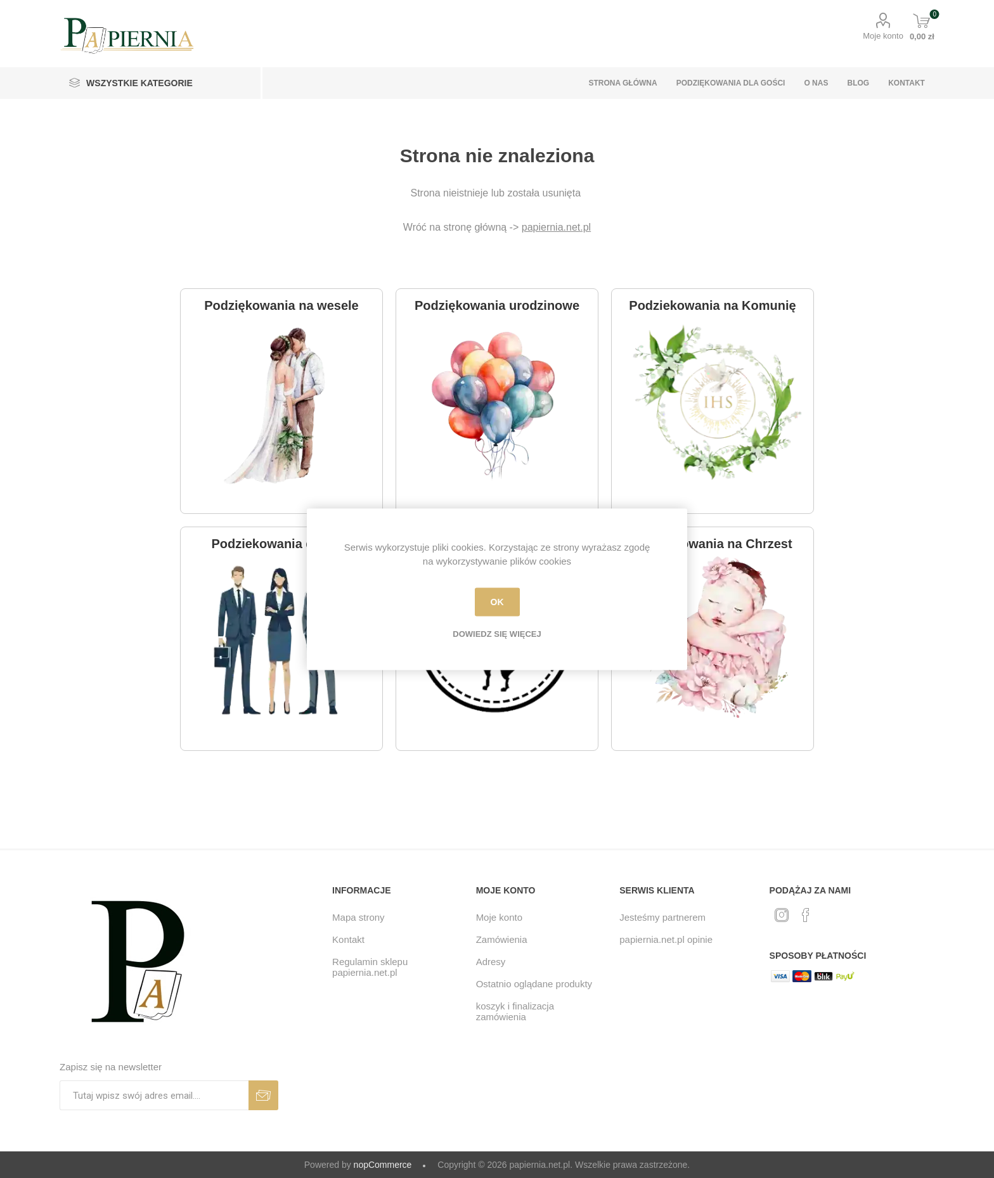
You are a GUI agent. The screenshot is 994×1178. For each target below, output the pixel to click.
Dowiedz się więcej (497, 633)
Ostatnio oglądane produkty (534, 983)
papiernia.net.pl (556, 227)
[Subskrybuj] (154, 1095)
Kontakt (348, 939)
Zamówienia (501, 939)
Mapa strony (358, 917)
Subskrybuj (263, 1095)
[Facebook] (806, 915)
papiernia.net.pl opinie (666, 939)
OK (497, 602)
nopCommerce (383, 1165)
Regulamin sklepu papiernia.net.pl (370, 967)
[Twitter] (781, 915)
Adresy (491, 961)
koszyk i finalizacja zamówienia (515, 1011)
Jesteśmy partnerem (662, 917)
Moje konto (883, 36)
